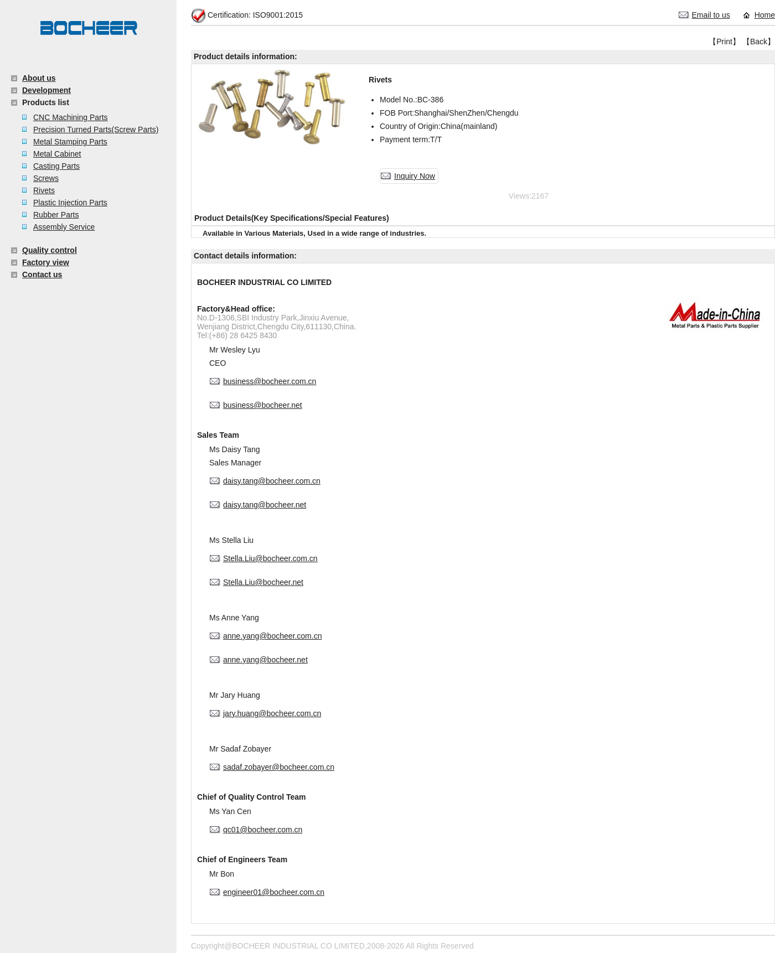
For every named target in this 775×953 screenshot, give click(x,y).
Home (765, 15)
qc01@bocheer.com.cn (262, 829)
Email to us (711, 15)
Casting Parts (56, 166)
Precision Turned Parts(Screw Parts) (95, 129)
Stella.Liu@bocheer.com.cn (270, 558)
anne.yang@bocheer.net (265, 659)
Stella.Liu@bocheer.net (263, 582)
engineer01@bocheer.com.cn (273, 892)
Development (46, 90)
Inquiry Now (414, 176)
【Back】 (758, 41)
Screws (46, 178)
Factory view (45, 262)
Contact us (42, 274)
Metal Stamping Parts (70, 141)
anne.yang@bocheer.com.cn (272, 635)
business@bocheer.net (262, 405)
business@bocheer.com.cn (269, 381)
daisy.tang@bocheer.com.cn (272, 480)
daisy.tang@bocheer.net (264, 504)
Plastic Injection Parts (70, 202)
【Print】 (724, 41)
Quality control (49, 250)
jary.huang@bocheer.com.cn (272, 713)
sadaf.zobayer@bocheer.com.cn (278, 767)
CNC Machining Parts (70, 117)
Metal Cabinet (57, 153)
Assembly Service (64, 226)
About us (39, 78)
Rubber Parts (56, 214)
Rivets (44, 190)
